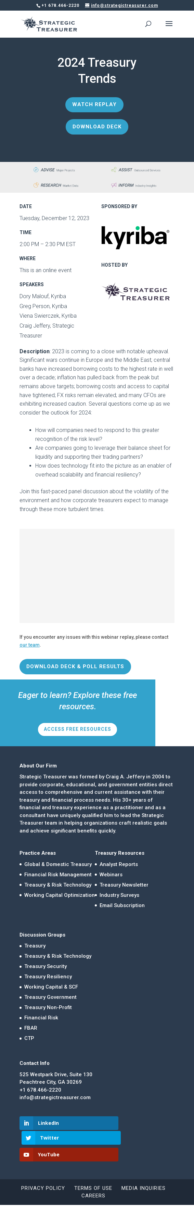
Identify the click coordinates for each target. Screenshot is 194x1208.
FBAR (30, 1028)
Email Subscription (122, 905)
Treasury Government (50, 997)
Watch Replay (94, 104)
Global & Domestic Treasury (58, 864)
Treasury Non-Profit (48, 1007)
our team (30, 645)
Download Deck (97, 127)
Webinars (111, 875)
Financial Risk (41, 1018)
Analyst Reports (119, 864)
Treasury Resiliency (48, 977)
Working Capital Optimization (59, 895)
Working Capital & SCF (51, 987)
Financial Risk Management (58, 875)
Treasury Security (45, 966)
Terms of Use (93, 1173)
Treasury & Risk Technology (57, 885)
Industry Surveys (119, 895)
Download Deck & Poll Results (75, 666)
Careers (93, 1181)
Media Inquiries (143, 1173)
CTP (29, 1038)
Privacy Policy (43, 1173)
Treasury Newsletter (124, 885)
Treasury (35, 946)
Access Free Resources (77, 729)
